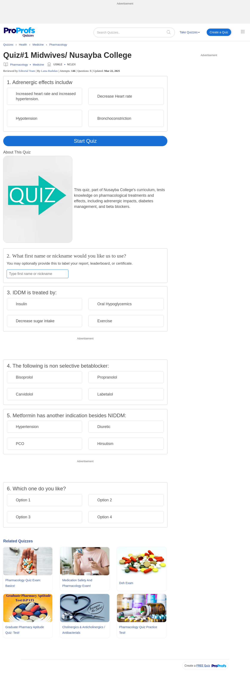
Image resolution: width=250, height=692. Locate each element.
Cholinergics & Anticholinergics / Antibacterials (83, 629)
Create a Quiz (219, 32)
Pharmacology (19, 64)
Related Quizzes (18, 541)
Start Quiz (85, 141)
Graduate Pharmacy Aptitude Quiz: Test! (24, 629)
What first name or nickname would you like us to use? (69, 256)
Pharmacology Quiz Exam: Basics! (23, 583)
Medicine (38, 64)
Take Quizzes (190, 32)
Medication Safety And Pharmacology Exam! (77, 583)
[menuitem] (189, 33)
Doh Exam (126, 583)
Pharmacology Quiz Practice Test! (138, 629)
